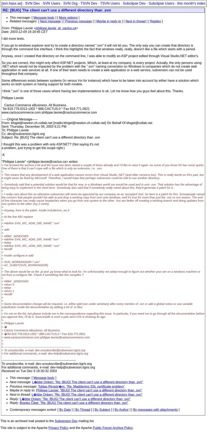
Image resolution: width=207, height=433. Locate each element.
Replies (155, 21)
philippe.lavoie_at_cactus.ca (56, 28)
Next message (50, 21)
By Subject (102, 409)
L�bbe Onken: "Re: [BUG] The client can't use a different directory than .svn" (87, 382)
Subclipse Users (161, 3)
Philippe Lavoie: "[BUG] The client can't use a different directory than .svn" (89, 390)
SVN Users (51, 3)
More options (68, 17)
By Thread (82, 409)
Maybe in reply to (108, 21)
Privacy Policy (58, 428)
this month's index (191, 3)
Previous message (78, 21)
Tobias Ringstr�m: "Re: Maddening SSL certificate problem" (81, 386)
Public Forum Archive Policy (113, 428)
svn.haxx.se (11, 3)
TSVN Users (110, 3)
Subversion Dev (66, 421)
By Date (65, 409)
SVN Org (70, 3)
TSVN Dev (88, 3)
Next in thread (136, 21)
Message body (43, 17)
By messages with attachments (155, 409)
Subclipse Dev (134, 3)
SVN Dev (32, 3)
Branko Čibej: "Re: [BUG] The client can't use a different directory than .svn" (74, 403)
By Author (122, 409)
